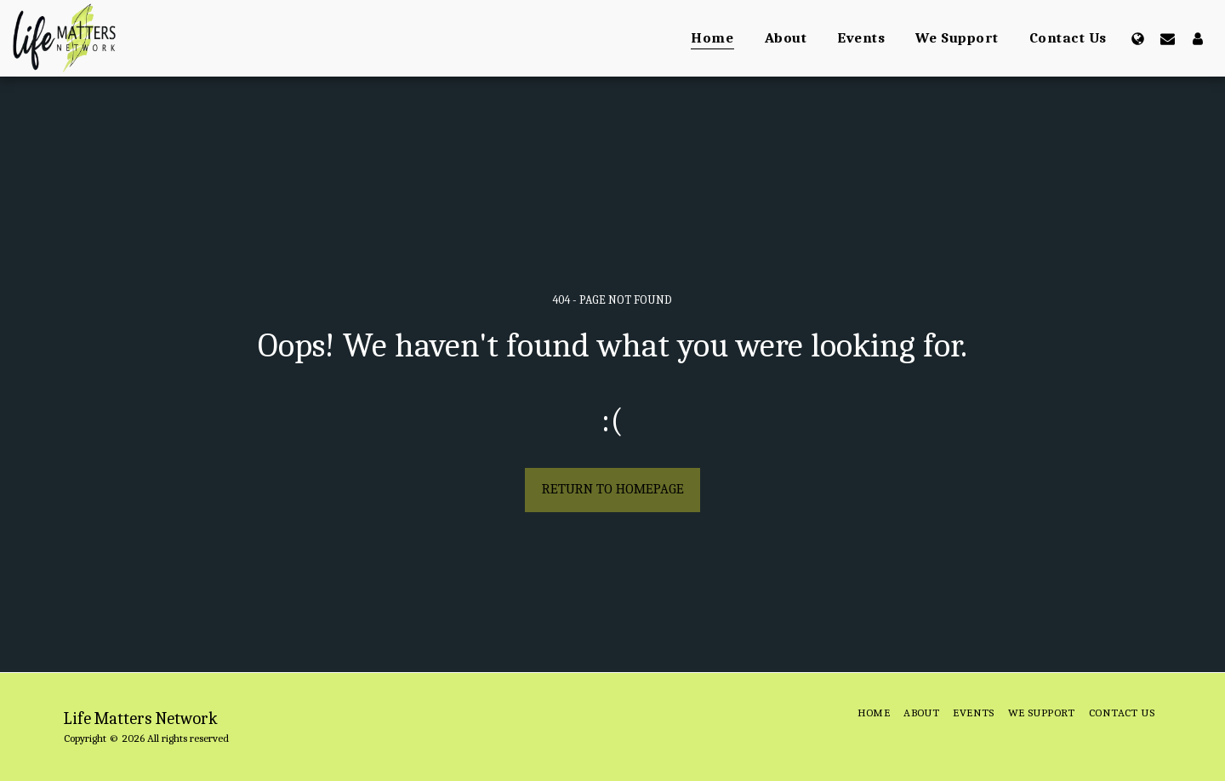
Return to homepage (613, 489)
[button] (1168, 38)
